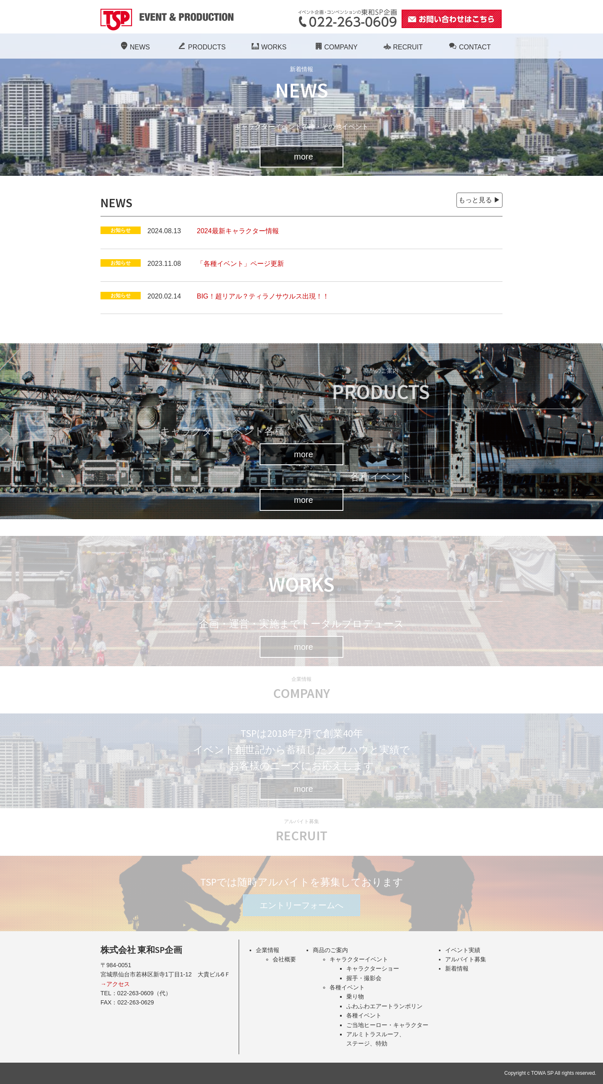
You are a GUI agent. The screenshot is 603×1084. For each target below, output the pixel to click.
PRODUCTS (201, 47)
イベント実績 (462, 950)
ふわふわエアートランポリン (384, 1006)
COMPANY (335, 47)
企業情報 (267, 950)
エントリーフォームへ (301, 905)
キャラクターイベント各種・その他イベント (301, 126)
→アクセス (115, 984)
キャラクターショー (372, 968)
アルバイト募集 (465, 959)
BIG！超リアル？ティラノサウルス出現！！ (263, 296)
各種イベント (347, 987)
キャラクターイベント (359, 959)
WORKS (268, 47)
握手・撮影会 (363, 978)
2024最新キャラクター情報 (238, 230)
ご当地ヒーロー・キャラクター (387, 1025)
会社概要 (284, 959)
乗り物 (355, 996)
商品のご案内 (330, 950)
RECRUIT (402, 47)
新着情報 (457, 968)
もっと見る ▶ (479, 199)
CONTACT (469, 47)
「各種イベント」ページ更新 (240, 263)
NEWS (134, 47)
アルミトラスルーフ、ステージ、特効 (375, 1039)
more (303, 156)
